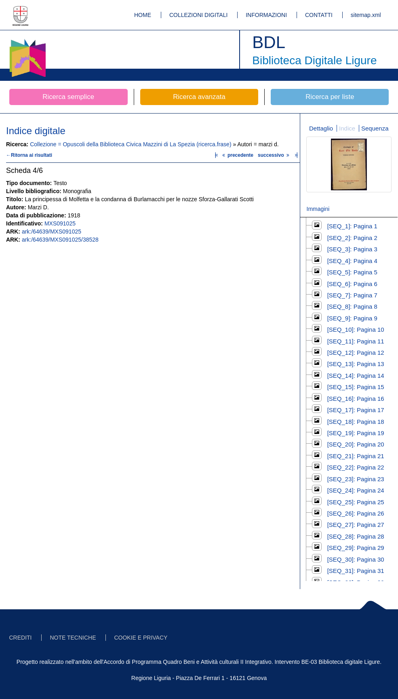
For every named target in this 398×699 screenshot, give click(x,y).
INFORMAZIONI (266, 15)
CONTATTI (319, 15)
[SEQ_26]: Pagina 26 (355, 513)
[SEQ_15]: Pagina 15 (355, 386)
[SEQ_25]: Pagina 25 (355, 502)
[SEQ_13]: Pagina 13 (355, 363)
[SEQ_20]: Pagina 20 (355, 444)
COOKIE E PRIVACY (140, 637)
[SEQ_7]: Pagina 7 (352, 295)
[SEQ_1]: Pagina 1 (352, 226)
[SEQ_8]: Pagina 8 (352, 306)
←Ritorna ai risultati (29, 155)
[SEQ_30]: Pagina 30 (355, 559)
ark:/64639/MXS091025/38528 (60, 239)
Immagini (318, 209)
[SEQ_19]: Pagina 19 (355, 433)
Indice (347, 128)
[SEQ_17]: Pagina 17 (355, 409)
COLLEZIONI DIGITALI (198, 15)
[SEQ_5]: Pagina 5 (352, 272)
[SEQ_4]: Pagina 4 (352, 260)
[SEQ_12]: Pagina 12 (355, 352)
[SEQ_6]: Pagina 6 (352, 283)
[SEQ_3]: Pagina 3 (352, 249)
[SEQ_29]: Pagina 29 (355, 547)
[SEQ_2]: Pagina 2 (352, 237)
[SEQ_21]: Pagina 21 (355, 456)
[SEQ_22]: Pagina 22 (355, 467)
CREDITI (20, 637)
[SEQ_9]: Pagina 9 (352, 318)
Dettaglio (321, 128)
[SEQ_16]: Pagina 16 (355, 398)
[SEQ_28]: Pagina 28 (355, 536)
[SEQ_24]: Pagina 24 (355, 490)
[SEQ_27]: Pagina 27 (355, 524)
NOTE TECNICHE (73, 637)
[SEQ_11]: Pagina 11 (355, 341)
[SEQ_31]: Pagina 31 (355, 570)
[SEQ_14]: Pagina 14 (355, 375)
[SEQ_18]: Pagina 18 (355, 421)
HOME (142, 15)
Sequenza (375, 128)
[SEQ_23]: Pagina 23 (355, 479)
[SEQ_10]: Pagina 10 (355, 329)
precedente (238, 155)
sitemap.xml (366, 15)
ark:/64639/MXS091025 (51, 231)
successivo (274, 155)
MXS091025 (60, 223)
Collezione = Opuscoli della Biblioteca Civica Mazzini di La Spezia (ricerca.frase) (131, 144)
